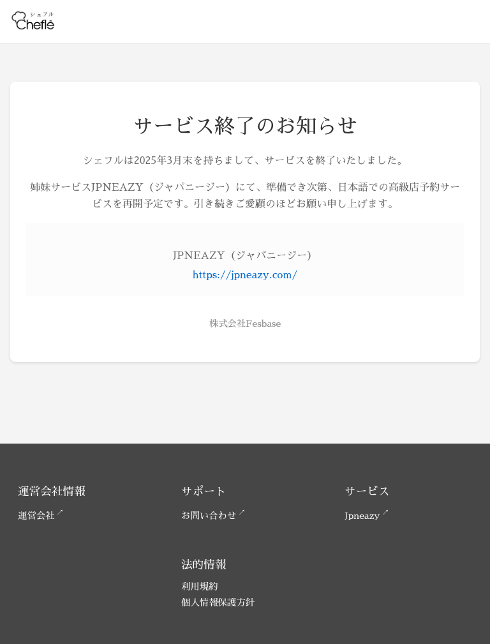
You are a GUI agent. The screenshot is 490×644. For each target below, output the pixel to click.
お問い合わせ (208, 515)
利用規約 (199, 586)
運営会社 (36, 515)
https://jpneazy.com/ (245, 275)
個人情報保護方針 (218, 602)
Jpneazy (362, 515)
